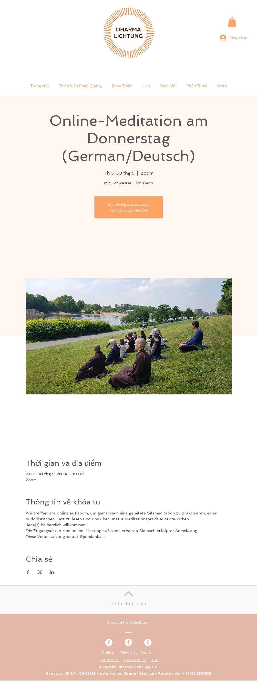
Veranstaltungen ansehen (128, 210)
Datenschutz (135, 660)
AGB (154, 660)
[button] (232, 22)
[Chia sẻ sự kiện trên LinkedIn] (52, 572)
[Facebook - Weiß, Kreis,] (109, 642)
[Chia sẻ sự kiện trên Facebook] (28, 572)
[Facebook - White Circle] (148, 642)
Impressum (109, 660)
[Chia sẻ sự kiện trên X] (40, 572)
